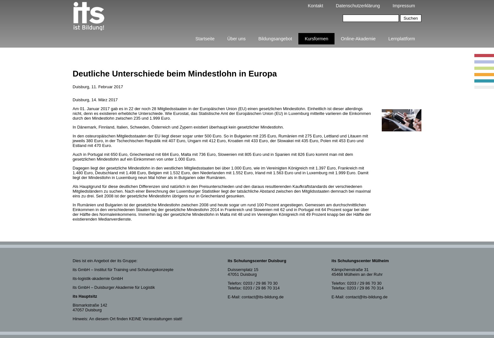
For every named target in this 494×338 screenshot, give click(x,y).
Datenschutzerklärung (358, 5)
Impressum (404, 5)
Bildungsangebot (275, 38)
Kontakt (315, 5)
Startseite (204, 38)
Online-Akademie (358, 38)
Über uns (236, 38)
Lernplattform (401, 38)
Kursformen (316, 38)
